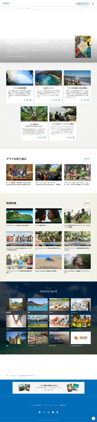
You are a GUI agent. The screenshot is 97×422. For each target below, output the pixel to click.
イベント (59, 8)
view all (86, 157)
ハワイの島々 (20, 8)
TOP (7, 369)
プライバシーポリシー (49, 405)
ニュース (67, 8)
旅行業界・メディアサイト (82, 3)
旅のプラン (38, 8)
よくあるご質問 (35, 405)
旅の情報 (29, 8)
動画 (79, 8)
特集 (74, 8)
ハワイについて (48, 8)
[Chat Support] (93, 418)
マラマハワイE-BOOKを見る (14, 55)
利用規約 (61, 405)
